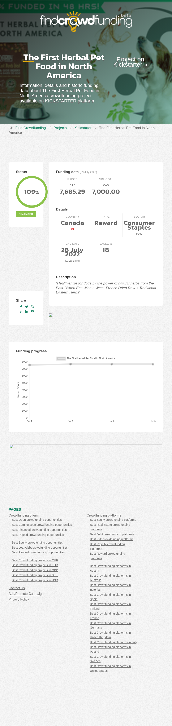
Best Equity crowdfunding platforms (113, 519)
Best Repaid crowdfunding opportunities (38, 534)
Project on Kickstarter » (130, 62)
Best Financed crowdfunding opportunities (39, 529)
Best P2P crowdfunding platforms (111, 539)
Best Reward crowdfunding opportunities (38, 552)
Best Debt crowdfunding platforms (112, 534)
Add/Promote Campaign (26, 594)
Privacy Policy (19, 599)
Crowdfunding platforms (104, 515)
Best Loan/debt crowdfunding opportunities (40, 547)
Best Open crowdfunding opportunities (37, 519)
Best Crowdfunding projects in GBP (35, 570)
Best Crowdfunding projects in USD (35, 580)
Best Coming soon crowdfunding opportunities (42, 524)
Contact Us (17, 588)
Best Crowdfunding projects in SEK (35, 575)
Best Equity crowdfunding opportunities (37, 542)
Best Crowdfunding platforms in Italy (113, 642)
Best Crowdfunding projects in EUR (35, 565)
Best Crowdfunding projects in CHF (35, 560)
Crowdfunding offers (23, 515)
